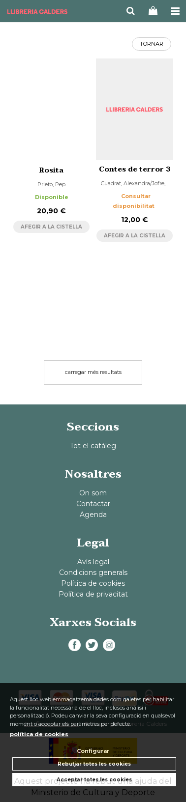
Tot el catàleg (93, 445)
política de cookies (39, 734)
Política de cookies (93, 583)
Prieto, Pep (51, 184)
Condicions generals (93, 572)
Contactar (93, 503)
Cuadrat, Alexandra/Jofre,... (134, 183)
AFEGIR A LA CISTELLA (51, 227)
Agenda (93, 514)
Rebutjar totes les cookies (94, 764)
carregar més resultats (93, 372)
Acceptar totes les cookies (94, 779)
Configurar (93, 750)
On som (93, 492)
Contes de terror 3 (134, 169)
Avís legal (93, 561)
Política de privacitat (93, 594)
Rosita (51, 170)
